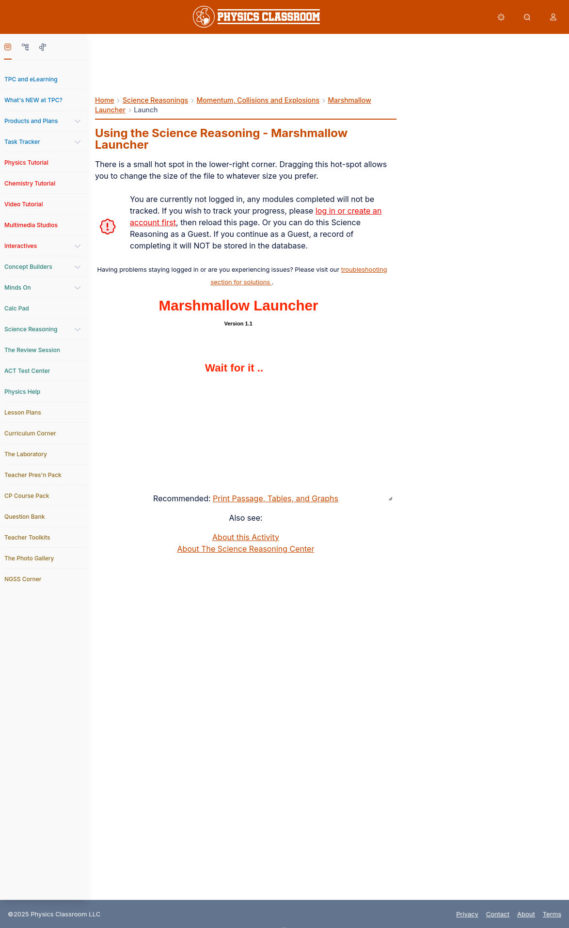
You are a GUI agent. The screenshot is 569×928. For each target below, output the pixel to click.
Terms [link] (552, 914)
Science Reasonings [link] (155, 100)
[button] (501, 17)
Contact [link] (497, 914)
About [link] (526, 914)
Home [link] (104, 100)
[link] (256, 17)
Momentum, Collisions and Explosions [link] (258, 100)
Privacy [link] (467, 914)
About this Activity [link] (245, 537)
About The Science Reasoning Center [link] (246, 549)
